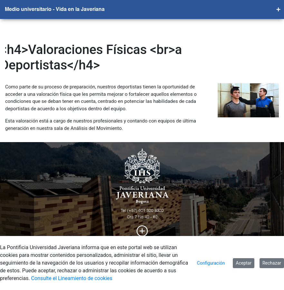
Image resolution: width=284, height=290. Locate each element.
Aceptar (243, 263)
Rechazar (271, 263)
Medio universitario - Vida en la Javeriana (55, 9)
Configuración (211, 263)
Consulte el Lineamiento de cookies (71, 278)
